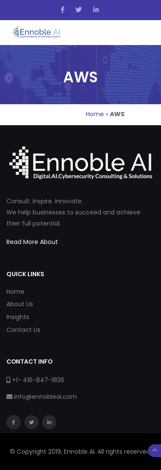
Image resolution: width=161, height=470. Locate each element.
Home (95, 114)
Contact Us (23, 329)
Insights (17, 317)
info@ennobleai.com (45, 396)
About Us (19, 304)
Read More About (32, 242)
